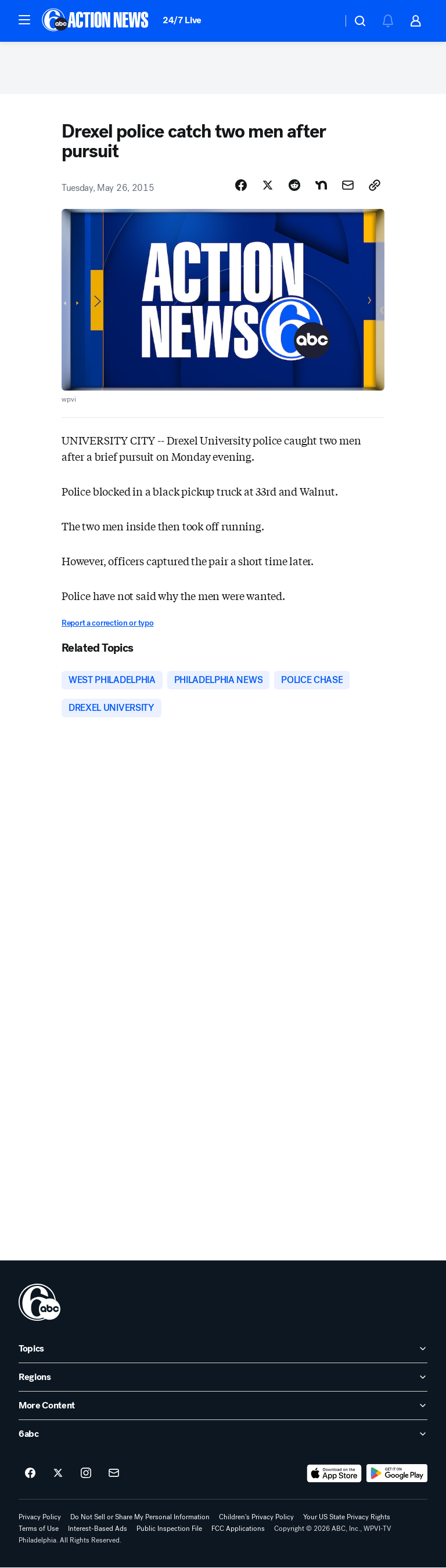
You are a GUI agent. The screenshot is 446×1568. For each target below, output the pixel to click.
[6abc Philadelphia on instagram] (86, 1473)
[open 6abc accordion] (223, 1434)
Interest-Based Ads (97, 1528)
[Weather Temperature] (324, 20)
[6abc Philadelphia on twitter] (58, 1473)
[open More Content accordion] (223, 1405)
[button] (24, 19)
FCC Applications (238, 1528)
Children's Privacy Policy (256, 1516)
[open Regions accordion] (223, 1377)
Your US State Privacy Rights (346, 1516)
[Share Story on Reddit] (294, 185)
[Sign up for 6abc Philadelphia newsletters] (113, 1473)
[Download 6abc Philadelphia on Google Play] (396, 1473)
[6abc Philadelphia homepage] (96, 21)
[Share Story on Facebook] (241, 185)
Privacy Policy (40, 1516)
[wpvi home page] (39, 1302)
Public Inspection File (169, 1528)
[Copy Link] (374, 185)
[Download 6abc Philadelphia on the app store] (334, 1473)
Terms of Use (39, 1528)
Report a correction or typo (107, 622)
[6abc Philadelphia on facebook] (30, 1473)
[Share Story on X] (268, 185)
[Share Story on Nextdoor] (321, 185)
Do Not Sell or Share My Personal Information (140, 1516)
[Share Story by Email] (348, 185)
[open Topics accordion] (223, 1348)
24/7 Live (182, 20)
